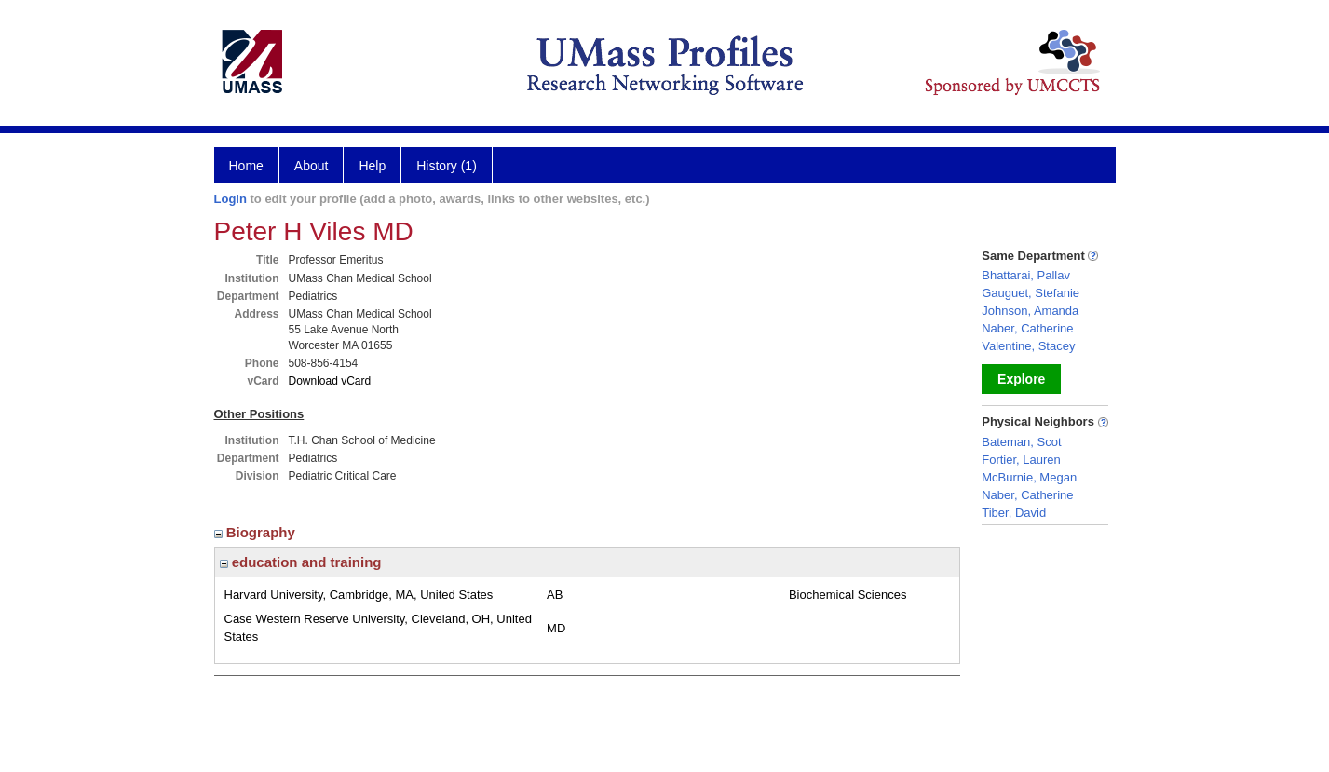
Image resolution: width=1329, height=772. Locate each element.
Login (230, 199)
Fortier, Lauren (1021, 460)
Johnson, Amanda (1030, 311)
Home (246, 165)
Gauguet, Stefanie (1030, 293)
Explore (1021, 379)
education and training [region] (301, 562)
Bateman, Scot (1021, 442)
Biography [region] (257, 532)
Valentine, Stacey (1028, 346)
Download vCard (330, 380)
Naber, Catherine (1027, 328)
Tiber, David (1014, 513)
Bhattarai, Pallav (1026, 275)
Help (372, 165)
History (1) (446, 165)
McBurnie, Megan (1029, 477)
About (311, 165)
